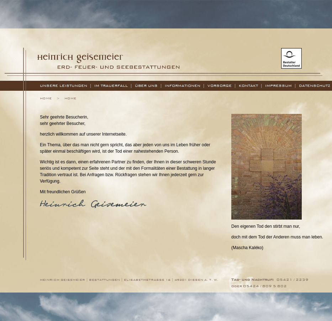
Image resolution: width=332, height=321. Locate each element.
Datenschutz (315, 86)
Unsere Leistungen (63, 86)
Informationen (182, 86)
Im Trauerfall (111, 86)
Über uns (146, 86)
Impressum (278, 86)
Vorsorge (219, 86)
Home (46, 98)
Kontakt (248, 86)
